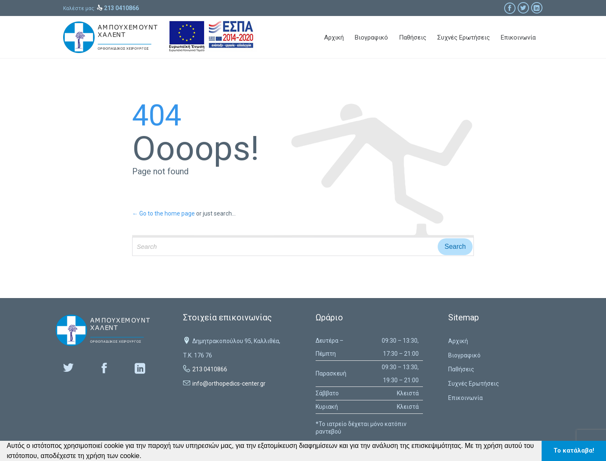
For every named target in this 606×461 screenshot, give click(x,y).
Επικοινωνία (465, 397)
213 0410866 (209, 369)
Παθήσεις (461, 369)
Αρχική (458, 341)
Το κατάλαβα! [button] (573, 450)
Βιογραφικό (464, 355)
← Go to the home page (163, 213)
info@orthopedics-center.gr (229, 383)
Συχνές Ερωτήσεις (473, 383)
